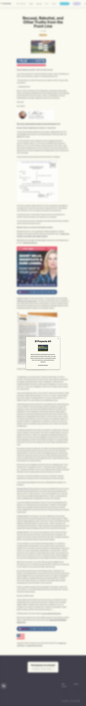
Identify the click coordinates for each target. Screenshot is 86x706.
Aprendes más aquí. (43, 365)
